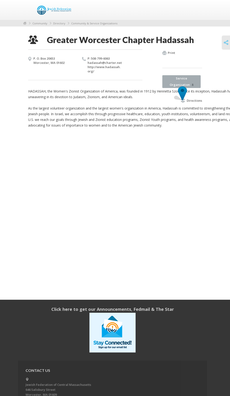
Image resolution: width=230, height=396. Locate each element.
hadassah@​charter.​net (105, 63)
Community (39, 23)
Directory (59, 23)
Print (168, 53)
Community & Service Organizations (94, 23)
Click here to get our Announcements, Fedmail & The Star (112, 309)
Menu (196, 10)
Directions (191, 100)
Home (25, 23)
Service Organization (181, 81)
